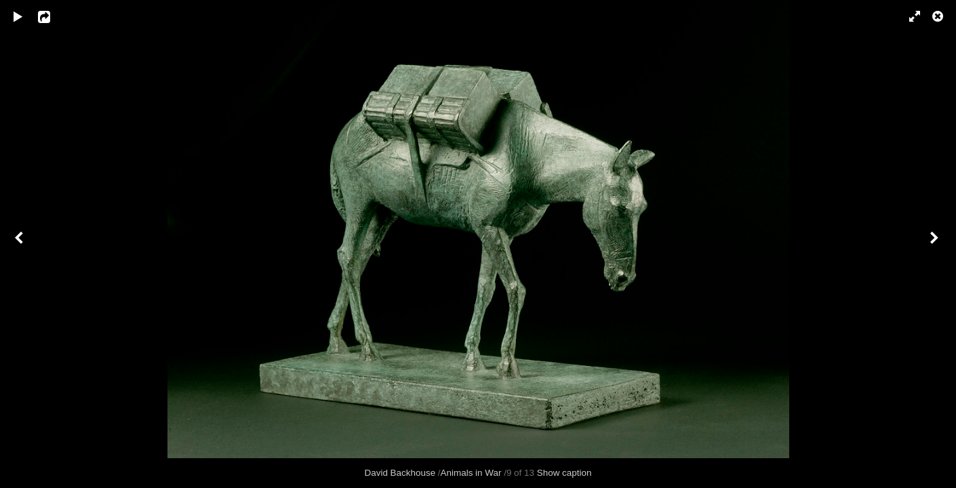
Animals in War (471, 473)
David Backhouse (400, 473)
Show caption (564, 473)
